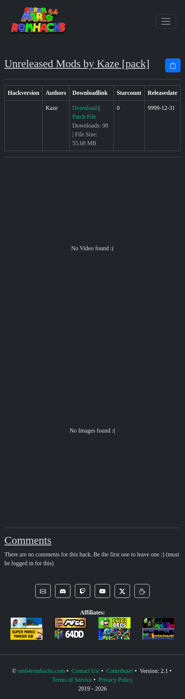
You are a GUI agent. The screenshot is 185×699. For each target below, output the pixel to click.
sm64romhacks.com (41, 671)
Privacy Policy (115, 680)
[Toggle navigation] (166, 21)
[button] (43, 591)
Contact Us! (86, 671)
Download (84, 108)
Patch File (84, 117)
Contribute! (119, 671)
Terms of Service (72, 680)
